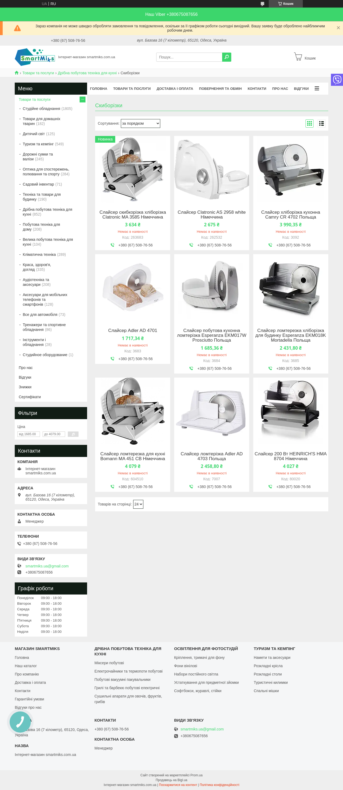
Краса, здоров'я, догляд (37, 267)
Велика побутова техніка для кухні (48, 241)
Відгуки (301, 89)
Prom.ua (197, 775)
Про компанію (27, 674)
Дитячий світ (34, 134)
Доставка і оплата (174, 89)
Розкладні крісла (268, 666)
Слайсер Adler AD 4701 (132, 330)
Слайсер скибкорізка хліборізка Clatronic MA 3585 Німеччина (132, 215)
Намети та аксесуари (272, 657)
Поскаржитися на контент (178, 785)
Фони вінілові (185, 666)
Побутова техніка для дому (41, 226)
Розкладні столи (268, 674)
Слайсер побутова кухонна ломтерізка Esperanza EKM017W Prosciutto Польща (212, 335)
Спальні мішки (266, 691)
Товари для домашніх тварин (41, 121)
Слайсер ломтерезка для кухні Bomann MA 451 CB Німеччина (132, 456)
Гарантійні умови (29, 699)
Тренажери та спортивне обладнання (44, 327)
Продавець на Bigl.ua (171, 780)
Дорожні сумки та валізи (38, 156)
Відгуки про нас (28, 707)
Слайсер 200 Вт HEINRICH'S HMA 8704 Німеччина (291, 456)
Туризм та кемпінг (38, 144)
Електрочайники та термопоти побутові (128, 671)
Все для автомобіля (40, 314)
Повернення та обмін (220, 89)
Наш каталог (26, 666)
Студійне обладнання (41, 108)
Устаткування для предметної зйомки (206, 682)
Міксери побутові (109, 663)
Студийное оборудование (45, 355)
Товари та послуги (38, 73)
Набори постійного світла (196, 674)
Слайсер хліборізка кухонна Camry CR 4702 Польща (290, 215)
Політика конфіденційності (219, 785)
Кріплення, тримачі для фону (199, 657)
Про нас (280, 89)
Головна (98, 89)
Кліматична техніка (39, 254)
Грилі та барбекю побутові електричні (126, 688)
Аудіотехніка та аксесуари (36, 282)
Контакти (257, 89)
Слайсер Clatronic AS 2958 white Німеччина (212, 215)
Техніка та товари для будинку (42, 196)
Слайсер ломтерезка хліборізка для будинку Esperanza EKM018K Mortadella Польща (290, 335)
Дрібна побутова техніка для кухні (87, 73)
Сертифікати (30, 397)
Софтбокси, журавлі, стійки (198, 691)
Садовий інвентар (38, 184)
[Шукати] (226, 57)
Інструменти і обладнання (34, 342)
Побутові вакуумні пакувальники (122, 679)
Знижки (25, 387)
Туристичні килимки (271, 682)
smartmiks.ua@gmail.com (47, 566)
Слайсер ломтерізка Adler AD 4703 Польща (212, 456)
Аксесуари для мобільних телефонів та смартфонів (45, 300)
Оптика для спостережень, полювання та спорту (46, 171)
